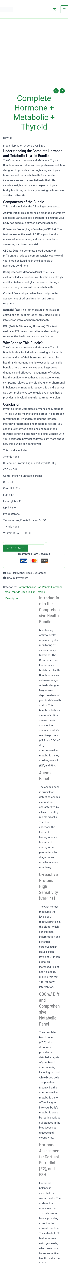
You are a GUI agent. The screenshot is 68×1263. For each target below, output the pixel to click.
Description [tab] (12, 598)
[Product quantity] (24, 541)
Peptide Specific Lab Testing (28, 592)
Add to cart (15, 548)
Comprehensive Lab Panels (34, 587)
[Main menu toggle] (64, 9)
